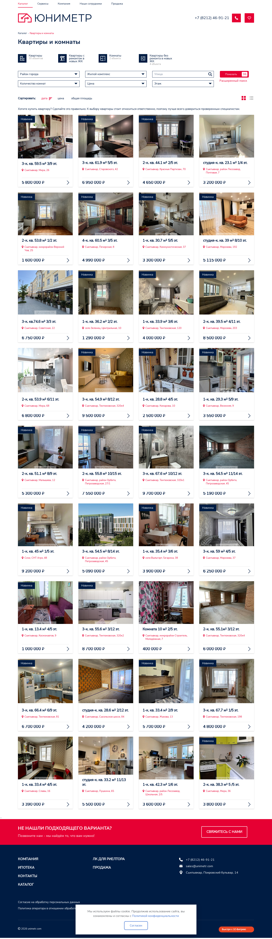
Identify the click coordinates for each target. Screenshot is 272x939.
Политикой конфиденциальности (155, 916)
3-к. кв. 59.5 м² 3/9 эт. (41, 162)
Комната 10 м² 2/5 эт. (161, 629)
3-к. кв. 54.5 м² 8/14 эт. (102, 551)
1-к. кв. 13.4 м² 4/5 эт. (41, 629)
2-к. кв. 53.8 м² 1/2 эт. (41, 240)
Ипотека (26, 867)
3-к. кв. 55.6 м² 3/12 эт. (102, 629)
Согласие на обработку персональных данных (49, 902)
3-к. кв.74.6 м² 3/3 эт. (40, 321)
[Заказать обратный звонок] (236, 18)
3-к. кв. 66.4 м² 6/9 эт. (41, 710)
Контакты (27, 876)
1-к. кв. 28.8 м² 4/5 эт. (162, 399)
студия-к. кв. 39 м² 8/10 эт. (226, 240)
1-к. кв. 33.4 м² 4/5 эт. (41, 784)
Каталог (26, 884)
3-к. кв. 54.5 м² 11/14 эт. (224, 473)
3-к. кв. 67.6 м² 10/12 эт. (164, 473)
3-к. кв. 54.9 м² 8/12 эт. (102, 399)
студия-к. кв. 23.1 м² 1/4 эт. (224, 160)
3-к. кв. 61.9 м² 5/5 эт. (101, 162)
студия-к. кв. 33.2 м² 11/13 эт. (105, 782)
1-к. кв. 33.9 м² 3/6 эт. (162, 321)
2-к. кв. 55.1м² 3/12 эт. (223, 629)
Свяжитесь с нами (224, 831)
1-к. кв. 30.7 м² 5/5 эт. (162, 240)
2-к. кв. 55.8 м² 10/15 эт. (103, 473)
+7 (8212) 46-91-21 (211, 18)
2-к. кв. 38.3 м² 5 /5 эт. (222, 784)
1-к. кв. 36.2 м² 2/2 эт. (101, 321)
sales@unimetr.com (199, 866)
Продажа (102, 867)
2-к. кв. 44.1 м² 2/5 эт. (162, 162)
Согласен (136, 925)
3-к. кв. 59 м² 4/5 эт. (220, 551)
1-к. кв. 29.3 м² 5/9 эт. (222, 399)
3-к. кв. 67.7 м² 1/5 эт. (222, 710)
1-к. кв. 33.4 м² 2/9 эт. (162, 710)
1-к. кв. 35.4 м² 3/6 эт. (162, 551)
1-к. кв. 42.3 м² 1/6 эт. (162, 784)
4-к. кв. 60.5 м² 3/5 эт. (101, 240)
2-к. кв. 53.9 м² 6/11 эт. (42, 399)
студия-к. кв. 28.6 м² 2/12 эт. (104, 708)
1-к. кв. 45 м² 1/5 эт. (39, 551)
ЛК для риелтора (109, 859)
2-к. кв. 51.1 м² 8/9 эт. (41, 473)
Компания (28, 859)
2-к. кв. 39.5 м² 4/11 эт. (223, 321)
